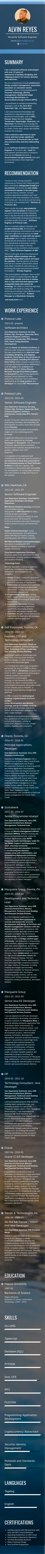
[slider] (22, 1329)
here (21, 299)
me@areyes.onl (28, 41)
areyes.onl (24, 44)
